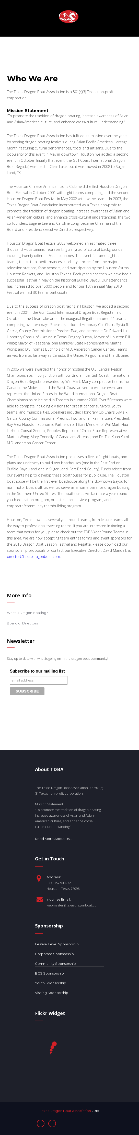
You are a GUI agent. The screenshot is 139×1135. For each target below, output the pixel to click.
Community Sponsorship (55, 963)
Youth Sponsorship (50, 983)
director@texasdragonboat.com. (34, 556)
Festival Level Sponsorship (57, 944)
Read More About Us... (53, 838)
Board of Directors (22, 623)
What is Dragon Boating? (27, 613)
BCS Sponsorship (49, 973)
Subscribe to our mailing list (37, 671)
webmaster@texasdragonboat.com (73, 905)
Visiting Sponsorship (51, 993)
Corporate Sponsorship (54, 954)
